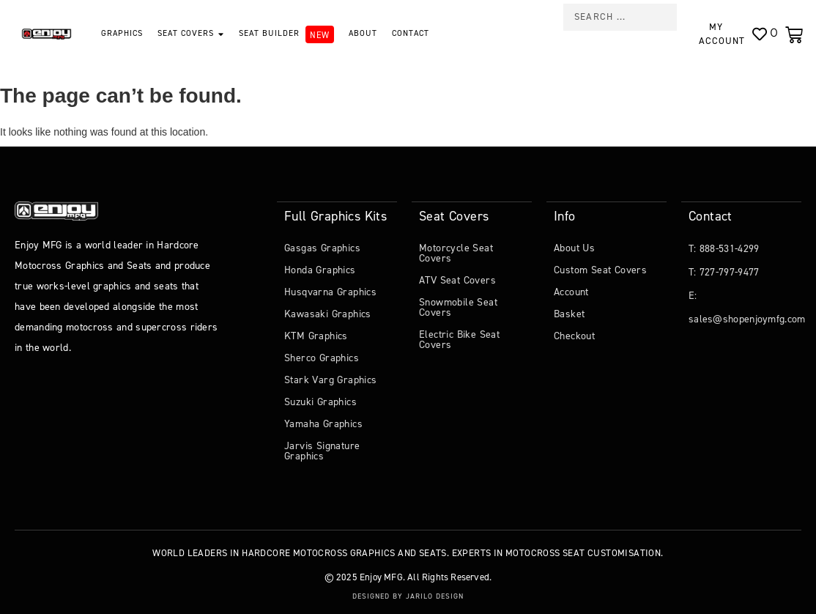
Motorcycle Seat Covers (456, 252)
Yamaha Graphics (323, 423)
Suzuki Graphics (320, 401)
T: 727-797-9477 (724, 271)
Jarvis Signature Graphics (322, 450)
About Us (574, 247)
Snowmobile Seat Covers (458, 307)
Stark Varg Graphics (330, 379)
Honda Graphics (320, 269)
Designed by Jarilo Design (408, 595)
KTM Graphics (316, 335)
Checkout (574, 335)
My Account (721, 34)
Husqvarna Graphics (330, 291)
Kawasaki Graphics (327, 313)
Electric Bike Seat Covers (459, 339)
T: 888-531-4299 (724, 248)
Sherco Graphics (321, 357)
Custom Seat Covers (600, 269)
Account (571, 291)
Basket (569, 313)
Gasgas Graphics (322, 247)
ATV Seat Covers (457, 279)
